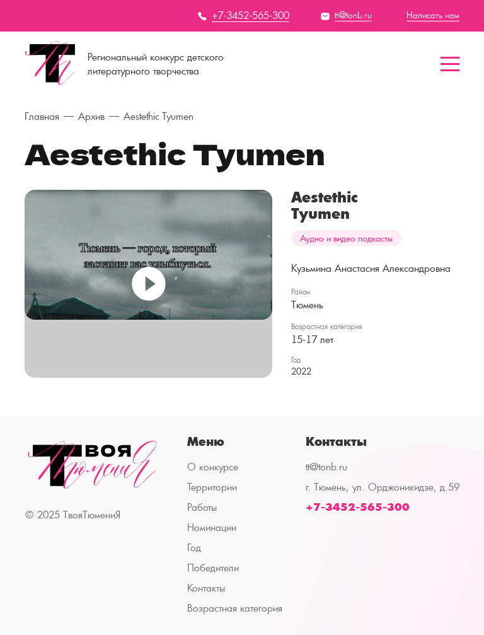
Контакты (206, 588)
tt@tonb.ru (326, 467)
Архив (91, 116)
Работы (202, 507)
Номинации (211, 527)
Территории (212, 487)
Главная (42, 116)
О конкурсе (212, 467)
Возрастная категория (234, 608)
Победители (213, 567)
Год (194, 547)
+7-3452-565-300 (358, 507)
